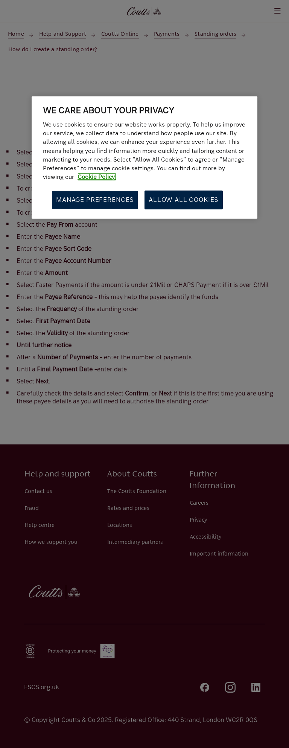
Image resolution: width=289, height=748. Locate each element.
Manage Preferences (95, 199)
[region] (144, 157)
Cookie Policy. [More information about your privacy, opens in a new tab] (97, 177)
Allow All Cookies (184, 199)
